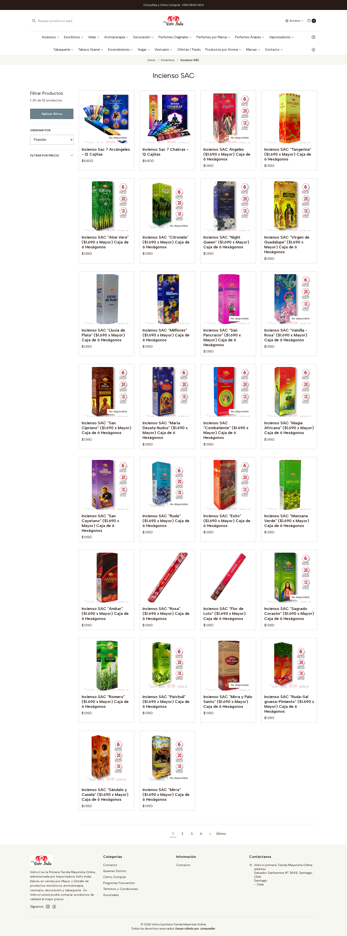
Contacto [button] (274, 50)
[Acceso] (294, 21)
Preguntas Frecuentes (119, 883)
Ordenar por (40, 130)
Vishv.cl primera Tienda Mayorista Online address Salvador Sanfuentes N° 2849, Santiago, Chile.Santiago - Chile (281, 874)
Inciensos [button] (50, 37)
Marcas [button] (253, 50)
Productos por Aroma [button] (223, 50)
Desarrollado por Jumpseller (195, 928)
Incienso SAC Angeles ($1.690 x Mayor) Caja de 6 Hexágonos (226, 154)
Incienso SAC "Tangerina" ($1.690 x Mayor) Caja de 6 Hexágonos (287, 154)
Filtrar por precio (51, 155)
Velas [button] (94, 37)
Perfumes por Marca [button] (213, 37)
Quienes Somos (114, 871)
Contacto (110, 865)
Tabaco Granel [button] (90, 50)
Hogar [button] (144, 50)
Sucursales (111, 895)
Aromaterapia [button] (116, 37)
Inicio (151, 60)
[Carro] (311, 20)
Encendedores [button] (120, 50)
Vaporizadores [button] (281, 37)
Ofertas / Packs (189, 50)
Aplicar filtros (52, 114)
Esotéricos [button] (73, 37)
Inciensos (168, 60)
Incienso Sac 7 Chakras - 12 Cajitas (166, 151)
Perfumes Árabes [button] (249, 37)
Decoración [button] (143, 37)
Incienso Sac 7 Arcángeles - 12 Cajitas (106, 151)
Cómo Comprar (114, 877)
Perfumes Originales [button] (175, 37)
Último (221, 834)
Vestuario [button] (164, 50)
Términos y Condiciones (120, 889)
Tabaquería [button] (63, 50)
